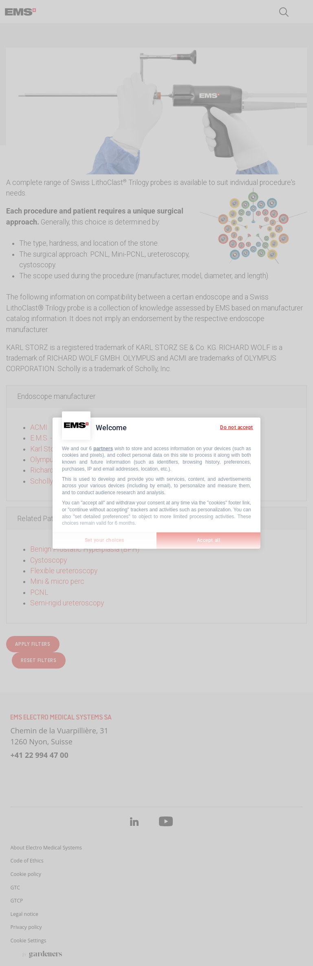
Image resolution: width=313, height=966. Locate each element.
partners (103, 448)
